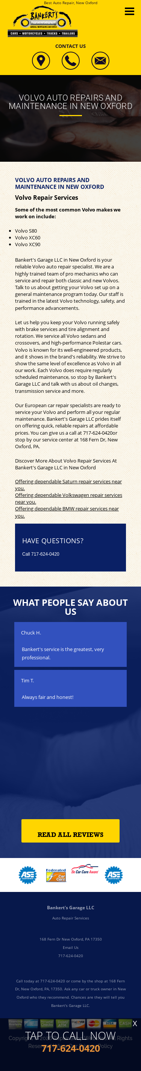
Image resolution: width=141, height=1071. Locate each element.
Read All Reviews (70, 835)
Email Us (71, 947)
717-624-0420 (97, 432)
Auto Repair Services (70, 918)
